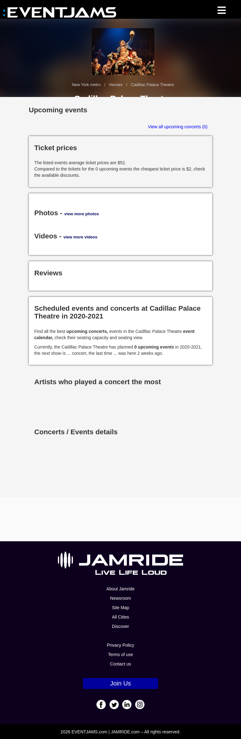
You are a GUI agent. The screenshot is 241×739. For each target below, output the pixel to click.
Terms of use (120, 654)
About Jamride (120, 588)
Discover (120, 626)
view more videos (80, 237)
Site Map (120, 607)
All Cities (120, 616)
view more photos (81, 214)
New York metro (86, 84)
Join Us (120, 683)
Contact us (120, 663)
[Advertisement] (123, 519)
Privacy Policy (120, 645)
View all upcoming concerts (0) (178, 126)
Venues (115, 84)
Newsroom (120, 598)
